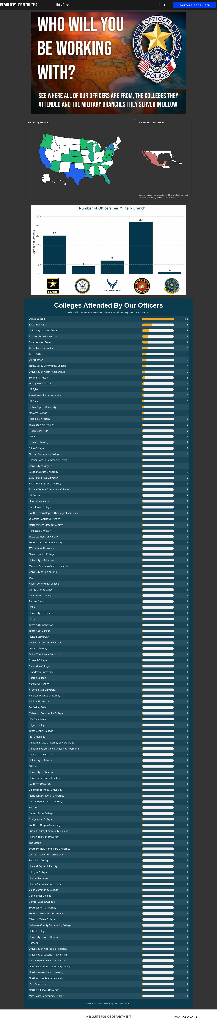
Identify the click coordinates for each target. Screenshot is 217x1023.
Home (62, 5)
